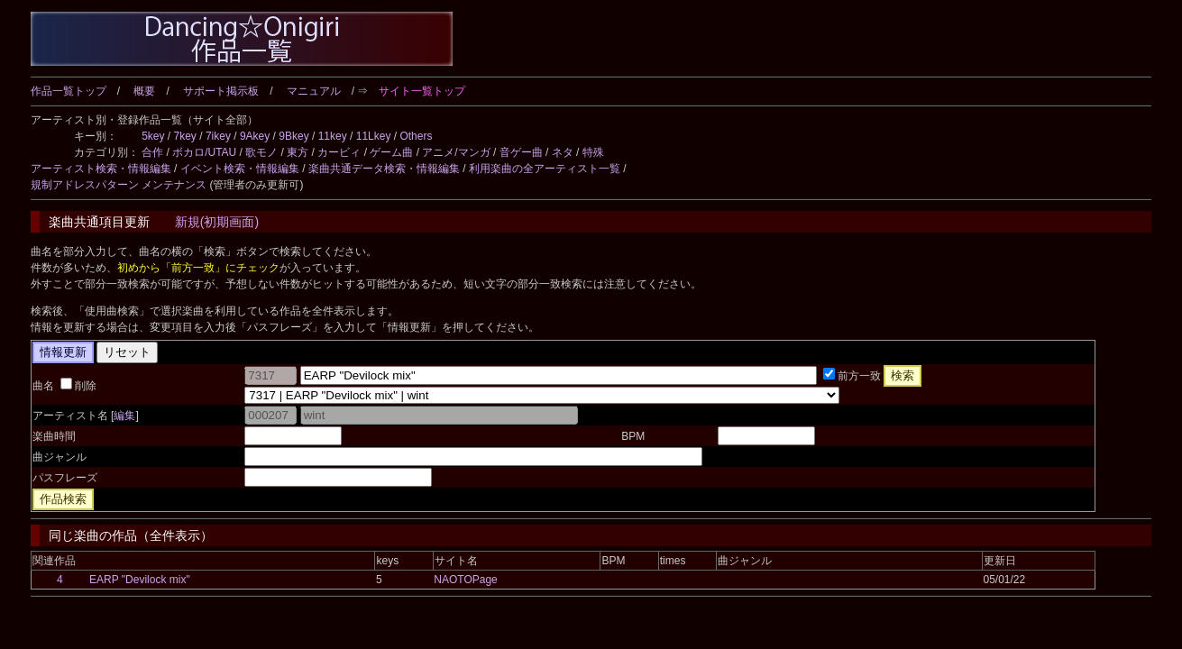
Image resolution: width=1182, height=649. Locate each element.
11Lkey (373, 136)
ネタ (562, 152)
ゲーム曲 (391, 152)
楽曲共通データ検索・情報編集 (384, 168)
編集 (124, 415)
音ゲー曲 (521, 152)
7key (185, 136)
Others (415, 136)
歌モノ (261, 152)
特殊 (593, 152)
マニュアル (314, 91)
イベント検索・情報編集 (239, 168)
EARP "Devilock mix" (139, 579)
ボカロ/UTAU (204, 152)
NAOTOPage (465, 579)
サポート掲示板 (221, 91)
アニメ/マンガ (456, 152)
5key (153, 136)
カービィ (339, 152)
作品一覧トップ (68, 91)
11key (332, 136)
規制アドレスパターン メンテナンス (118, 184)
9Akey (255, 136)
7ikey (218, 136)
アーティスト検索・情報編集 (101, 168)
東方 (297, 152)
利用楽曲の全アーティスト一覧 (544, 168)
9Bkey (293, 136)
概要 (144, 91)
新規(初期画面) (217, 222)
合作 (152, 152)
